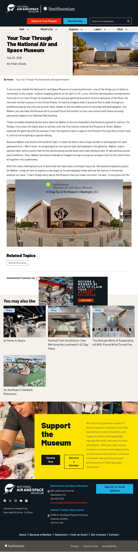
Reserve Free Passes (43, 21)
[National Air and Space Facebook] (5, 500)
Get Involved (98, 535)
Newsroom (61, 535)
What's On (47, 29)
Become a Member (74, 462)
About (22, 535)
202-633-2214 (57, 498)
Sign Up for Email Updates (115, 489)
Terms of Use (90, 546)
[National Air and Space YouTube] (21, 500)
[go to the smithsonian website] (60, 9)
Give (120, 29)
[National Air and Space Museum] (23, 9)
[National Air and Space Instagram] (15, 500)
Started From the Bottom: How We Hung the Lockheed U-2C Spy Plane (68, 344)
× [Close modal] (38, 278)
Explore (73, 29)
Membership (75, 21)
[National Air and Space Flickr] (26, 500)
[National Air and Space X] (10, 500)
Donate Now (50, 460)
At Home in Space (14, 340)
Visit (21, 29)
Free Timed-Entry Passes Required (68, 502)
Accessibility (109, 546)
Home (10, 79)
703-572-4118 (56, 522)
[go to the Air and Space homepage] (23, 489)
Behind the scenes (17, 263)
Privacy (74, 546)
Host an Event (79, 535)
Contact (114, 535)
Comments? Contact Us (23, 278)
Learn (97, 29)
